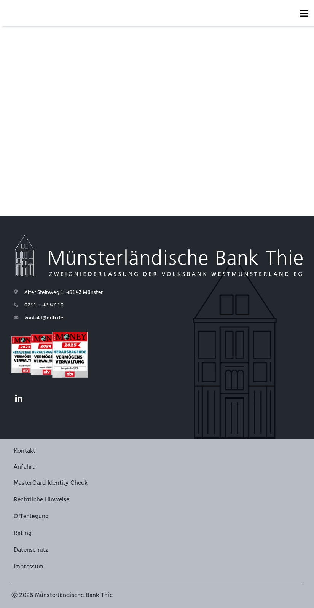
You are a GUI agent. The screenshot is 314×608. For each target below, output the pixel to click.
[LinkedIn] (18, 399)
